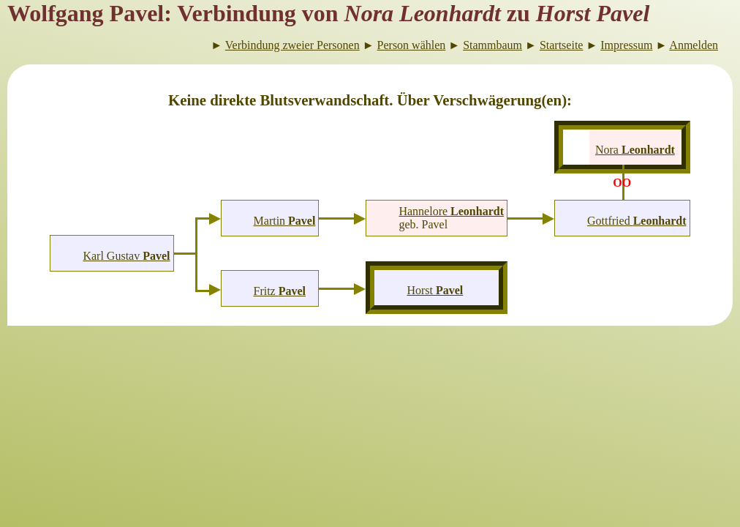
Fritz (279, 291)
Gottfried (637, 220)
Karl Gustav (126, 256)
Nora (635, 149)
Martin (285, 220)
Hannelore (451, 211)
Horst (435, 290)
